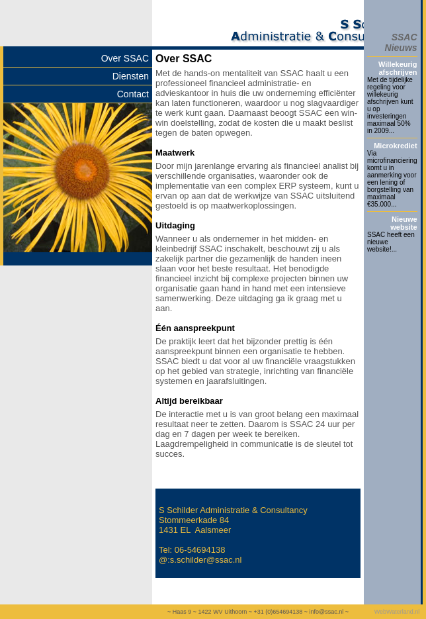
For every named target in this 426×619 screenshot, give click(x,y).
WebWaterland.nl (397, 611)
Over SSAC (125, 58)
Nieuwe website (403, 223)
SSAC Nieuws (401, 42)
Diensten (130, 76)
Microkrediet (395, 146)
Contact (133, 94)
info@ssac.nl (326, 611)
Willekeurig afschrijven (397, 68)
